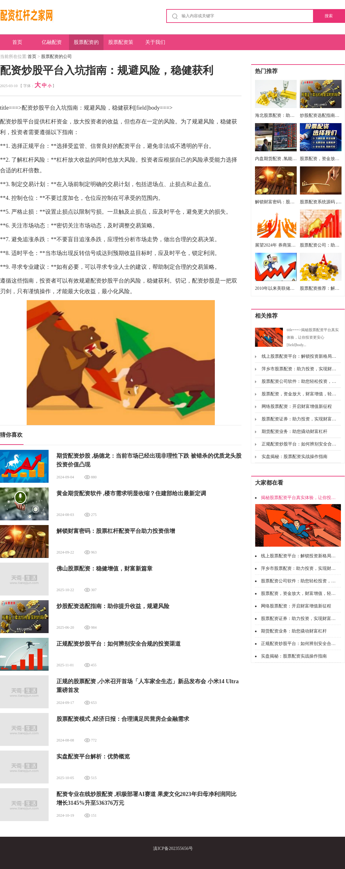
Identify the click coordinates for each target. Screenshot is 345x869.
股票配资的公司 (86, 44)
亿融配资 (52, 42)
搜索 (329, 15)
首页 (17, 42)
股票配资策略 (120, 44)
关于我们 (155, 42)
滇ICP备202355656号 (173, 848)
